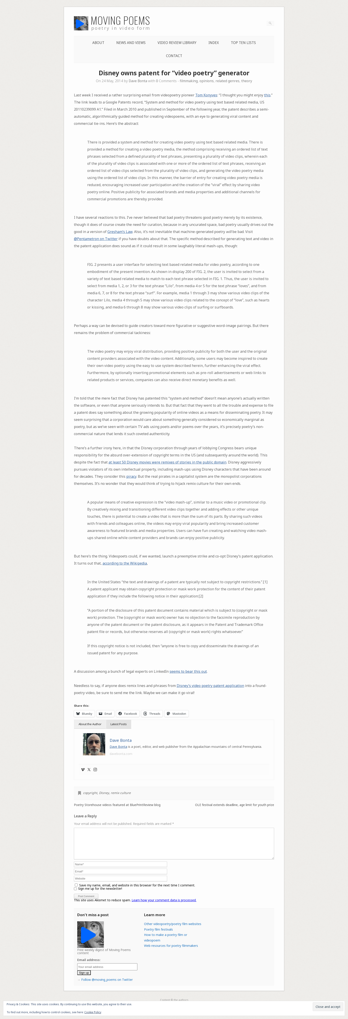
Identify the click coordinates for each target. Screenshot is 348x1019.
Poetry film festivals (158, 935)
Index (213, 42)
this (267, 95)
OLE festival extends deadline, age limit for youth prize (234, 804)
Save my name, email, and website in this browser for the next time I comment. (137, 890)
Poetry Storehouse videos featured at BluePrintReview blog (117, 804)
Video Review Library (177, 42)
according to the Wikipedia (125, 563)
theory (246, 81)
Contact (174, 56)
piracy (131, 476)
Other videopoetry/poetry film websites (172, 929)
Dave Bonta (138, 81)
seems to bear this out (188, 671)
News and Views (131, 42)
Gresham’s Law (119, 231)
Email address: (89, 965)
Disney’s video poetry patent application (210, 685)
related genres (227, 81)
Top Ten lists (243, 42)
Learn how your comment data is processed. (164, 905)
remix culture (121, 793)
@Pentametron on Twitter (96, 238)
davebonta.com (121, 754)
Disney (104, 793)
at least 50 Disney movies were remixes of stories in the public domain (167, 462)
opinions (207, 81)
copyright (90, 793)
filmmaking (189, 81)
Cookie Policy (92, 1012)
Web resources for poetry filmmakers (171, 951)
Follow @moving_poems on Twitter (107, 985)
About (98, 42)
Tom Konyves (206, 95)
